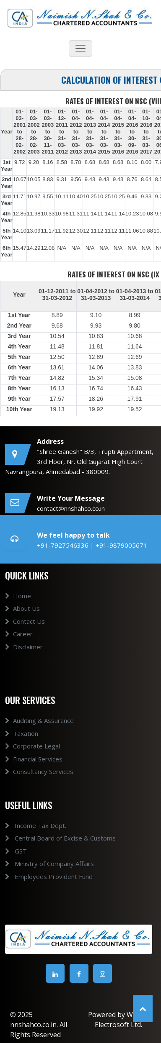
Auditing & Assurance (39, 732)
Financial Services (33, 771)
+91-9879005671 (121, 545)
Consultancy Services (39, 783)
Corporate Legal (32, 758)
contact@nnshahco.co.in (71, 508)
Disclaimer (24, 659)
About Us (22, 621)
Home (18, 608)
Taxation (21, 745)
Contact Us (25, 633)
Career (19, 646)
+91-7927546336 (63, 545)
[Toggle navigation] (80, 48)
